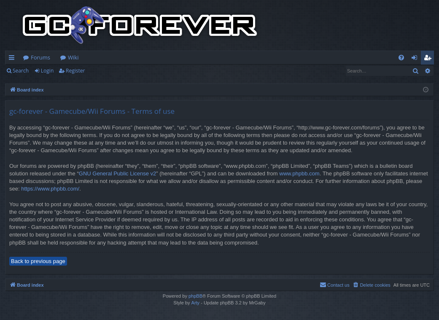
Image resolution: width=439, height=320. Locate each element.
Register (75, 70)
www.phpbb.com (299, 173)
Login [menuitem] (416, 59)
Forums (40, 57)
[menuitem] (401, 58)
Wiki (73, 57)
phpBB (195, 295)
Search (21, 70)
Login (47, 70)
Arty (195, 302)
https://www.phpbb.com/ (50, 189)
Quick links (13, 59)
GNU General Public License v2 (117, 173)
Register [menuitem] (429, 59)
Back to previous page (38, 261)
